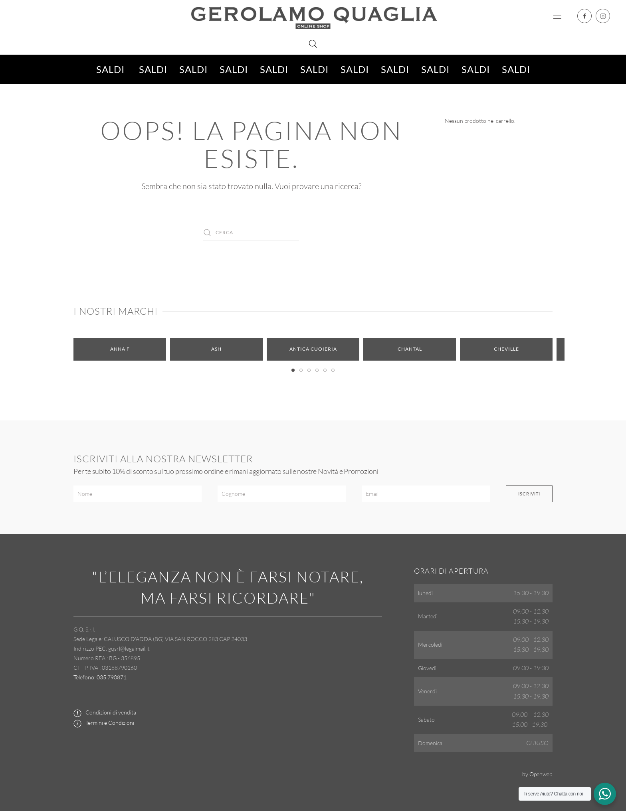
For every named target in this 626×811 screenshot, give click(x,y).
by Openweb (537, 774)
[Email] (426, 493)
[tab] (293, 370)
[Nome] (137, 493)
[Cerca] (251, 232)
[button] (557, 16)
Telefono (83, 677)
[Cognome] (282, 493)
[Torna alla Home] (313, 16)
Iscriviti (529, 493)
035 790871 (112, 677)
